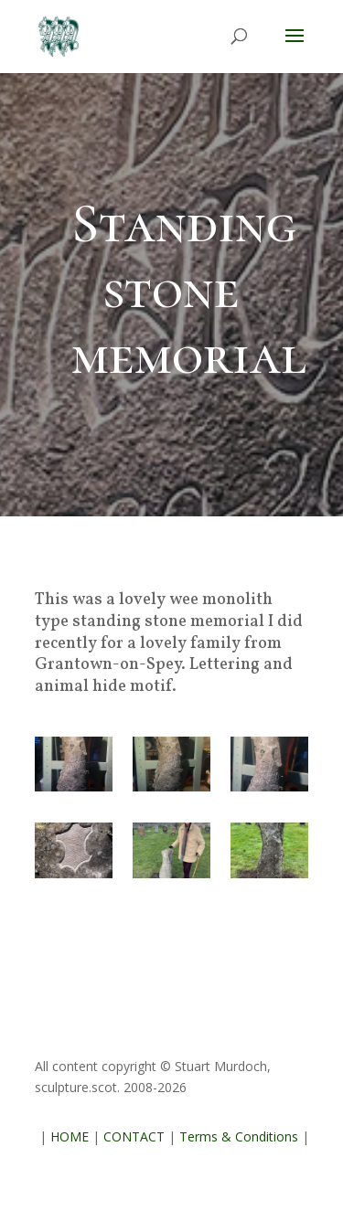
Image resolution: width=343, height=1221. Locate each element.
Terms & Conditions (238, 1136)
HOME (69, 1136)
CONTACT (134, 1136)
